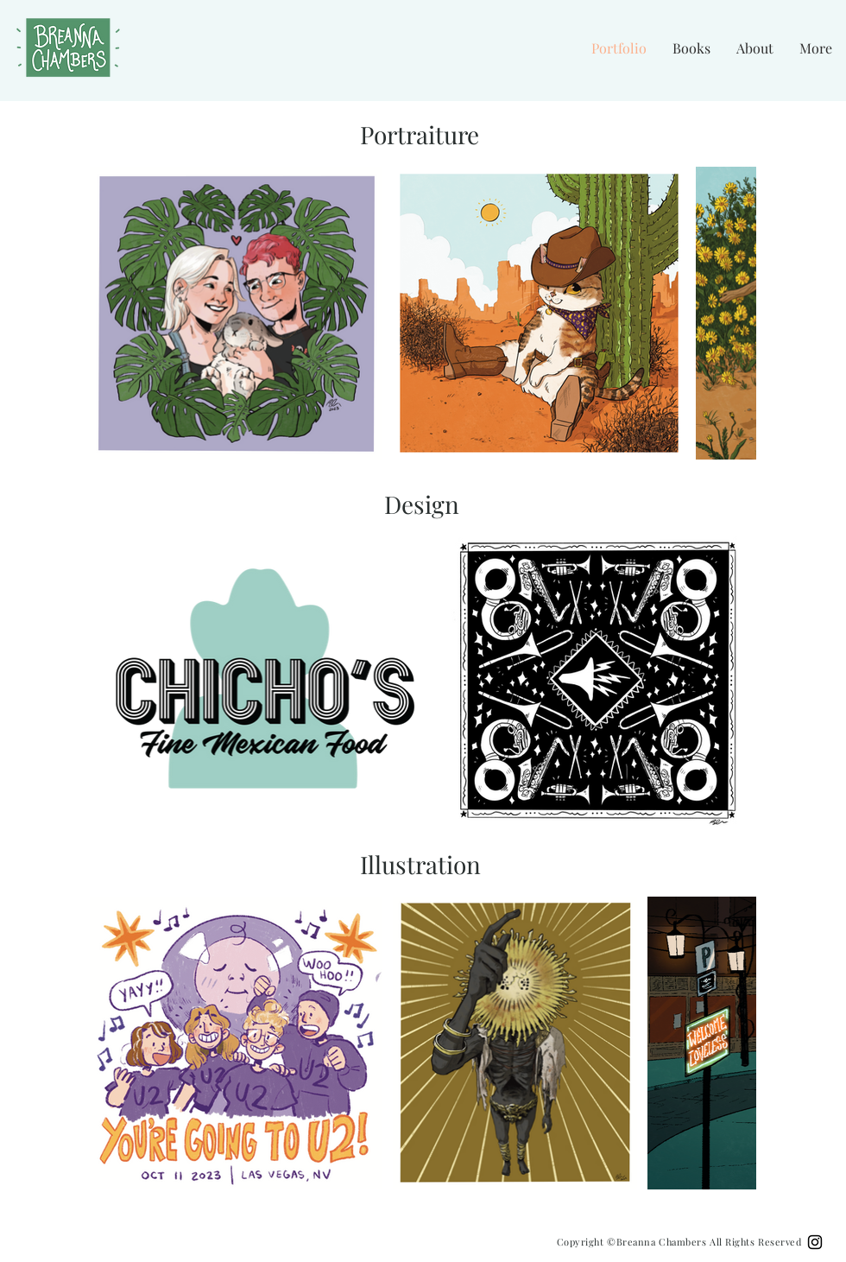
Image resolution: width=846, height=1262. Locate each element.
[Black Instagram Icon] (814, 1242)
